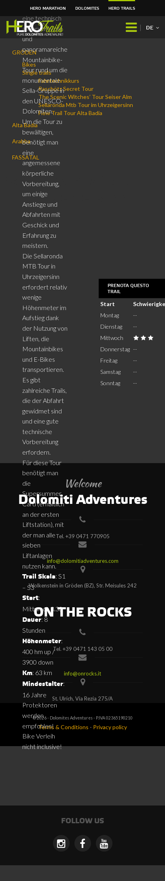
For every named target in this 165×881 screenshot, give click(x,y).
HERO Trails (121, 8)
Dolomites (87, 8)
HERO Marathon (48, 8)
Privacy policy (110, 727)
